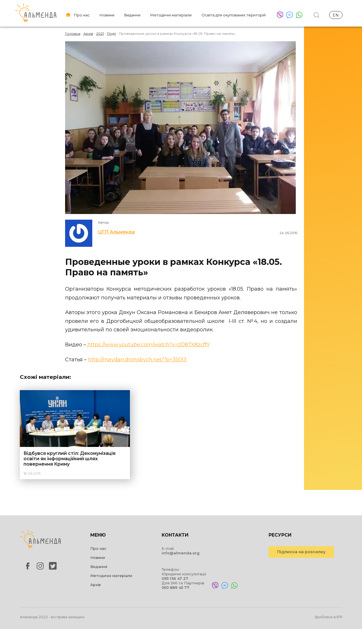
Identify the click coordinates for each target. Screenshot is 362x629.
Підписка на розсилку (301, 551)
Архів (95, 584)
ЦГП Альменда (116, 232)
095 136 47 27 (175, 578)
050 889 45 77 (175, 587)
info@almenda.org (181, 553)
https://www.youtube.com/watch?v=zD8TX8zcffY (148, 344)
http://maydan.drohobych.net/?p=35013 (137, 359)
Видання (132, 15)
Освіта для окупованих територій (234, 15)
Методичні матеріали (171, 15)
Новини (107, 15)
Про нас (82, 15)
